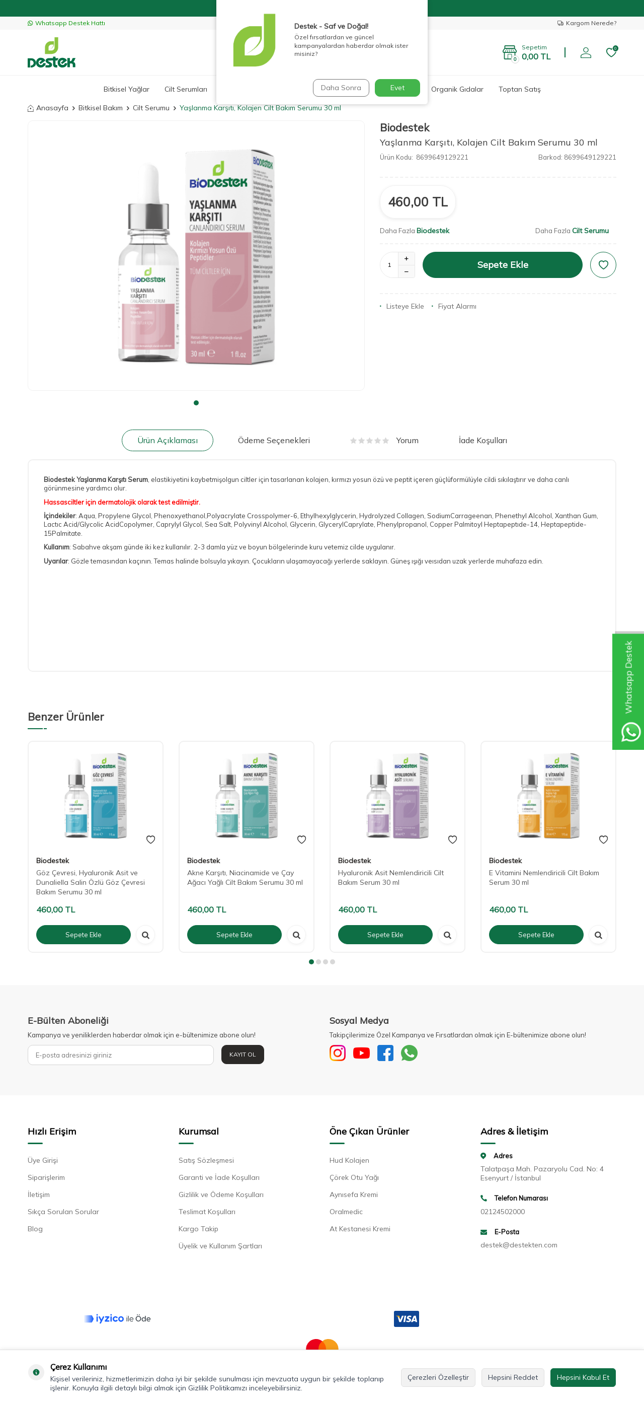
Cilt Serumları (186, 89)
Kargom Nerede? (586, 23)
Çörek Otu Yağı (354, 1179)
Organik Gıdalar (457, 89)
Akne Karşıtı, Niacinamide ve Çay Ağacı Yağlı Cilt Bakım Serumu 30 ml (245, 877)
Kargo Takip (198, 1230)
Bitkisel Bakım (100, 107)
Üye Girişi (43, 1162)
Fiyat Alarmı (454, 306)
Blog (35, 1230)
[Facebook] (395, 1055)
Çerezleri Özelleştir (438, 1377)
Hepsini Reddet (513, 1377)
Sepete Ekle (502, 264)
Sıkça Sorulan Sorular (63, 1213)
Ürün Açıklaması (167, 440)
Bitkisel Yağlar (126, 89)
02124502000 (502, 1213)
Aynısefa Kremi (354, 1196)
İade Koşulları (483, 440)
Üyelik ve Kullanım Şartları (220, 1247)
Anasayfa (48, 107)
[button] (196, 402)
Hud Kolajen (349, 1162)
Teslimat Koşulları (207, 1213)
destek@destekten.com (518, 1247)
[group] (196, 255)
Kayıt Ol (242, 1054)
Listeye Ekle (402, 306)
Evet (397, 87)
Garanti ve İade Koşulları (219, 1179)
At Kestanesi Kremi (360, 1230)
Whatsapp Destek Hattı (66, 23)
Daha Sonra (339, 87)
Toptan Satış (520, 89)
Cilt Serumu (151, 107)
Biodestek (404, 127)
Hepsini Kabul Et (583, 1377)
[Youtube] (367, 1055)
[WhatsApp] (423, 1055)
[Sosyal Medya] (340, 1055)
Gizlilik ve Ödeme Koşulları (221, 1196)
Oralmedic (346, 1213)
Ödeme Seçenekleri (274, 440)
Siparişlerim (46, 1179)
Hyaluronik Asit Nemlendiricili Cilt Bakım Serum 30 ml (391, 877)
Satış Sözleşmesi (206, 1162)
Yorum (384, 440)
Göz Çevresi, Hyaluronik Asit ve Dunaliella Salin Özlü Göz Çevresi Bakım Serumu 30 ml (90, 882)
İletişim (39, 1196)
